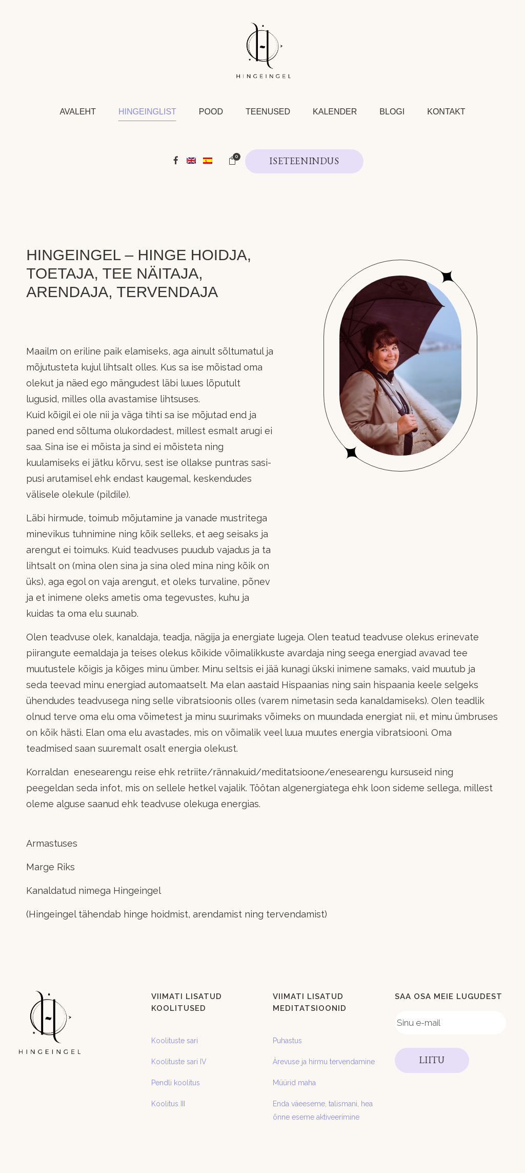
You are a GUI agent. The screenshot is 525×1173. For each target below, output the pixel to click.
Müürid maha (294, 1083)
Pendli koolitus (175, 1083)
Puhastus (287, 1041)
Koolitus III (168, 1104)
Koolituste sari (174, 1041)
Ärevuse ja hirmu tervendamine (324, 1062)
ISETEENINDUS (304, 161)
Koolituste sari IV (179, 1062)
